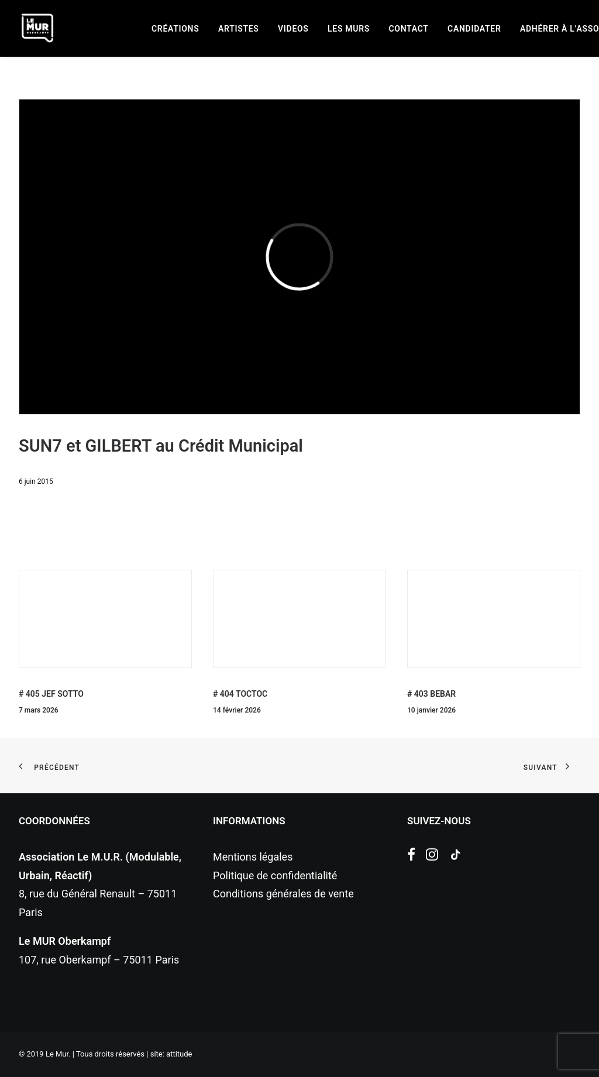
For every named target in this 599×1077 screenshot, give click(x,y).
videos (293, 28)
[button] (411, 857)
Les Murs (349, 28)
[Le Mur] (37, 28)
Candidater (474, 28)
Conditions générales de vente (283, 893)
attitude (179, 1054)
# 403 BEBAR (431, 693)
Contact (409, 28)
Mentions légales (252, 857)
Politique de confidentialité (275, 875)
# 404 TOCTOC (240, 693)
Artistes (238, 28)
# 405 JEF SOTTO (51, 693)
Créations (175, 28)
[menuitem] (175, 29)
